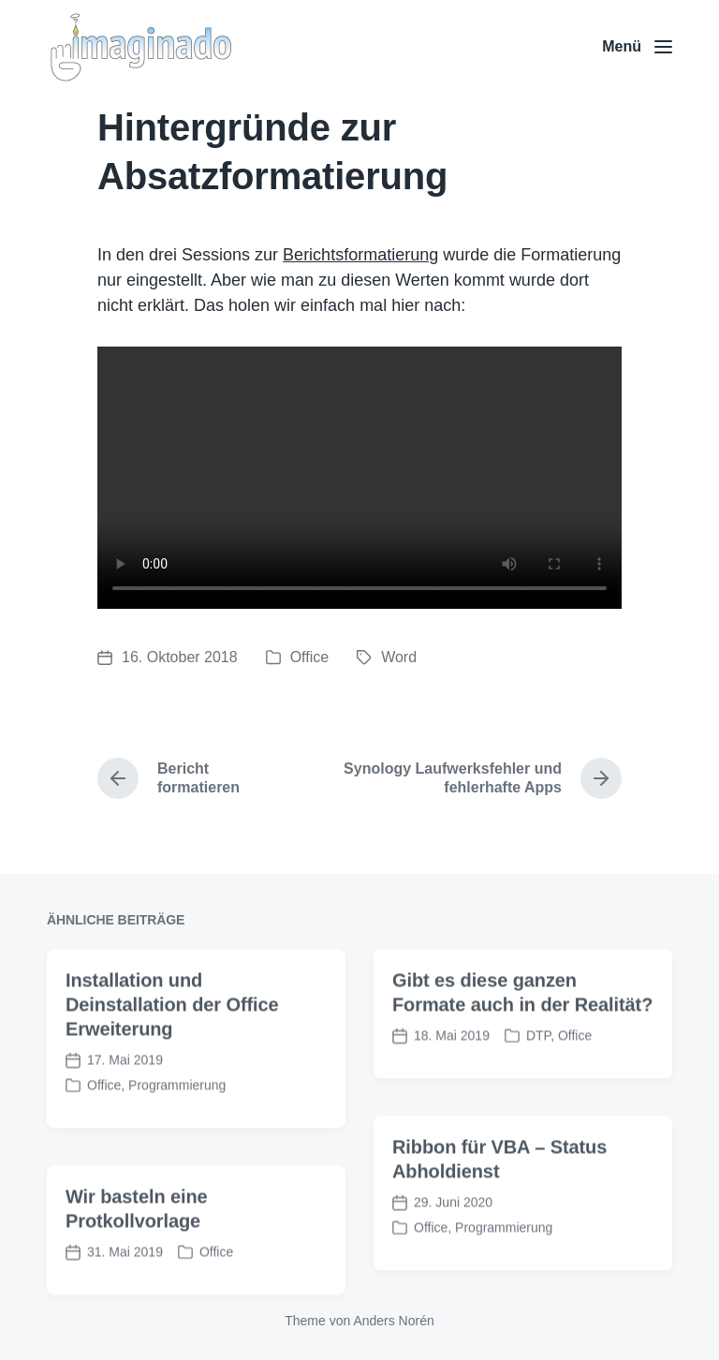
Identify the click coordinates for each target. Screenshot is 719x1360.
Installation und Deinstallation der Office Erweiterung (172, 1027)
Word (399, 657)
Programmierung (177, 1108)
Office (310, 657)
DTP (538, 1058)
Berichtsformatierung (360, 254)
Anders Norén (393, 1320)
